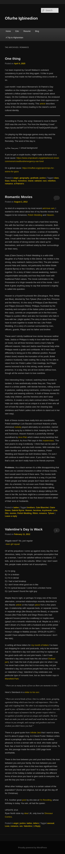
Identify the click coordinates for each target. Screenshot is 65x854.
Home (8, 31)
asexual (50, 823)
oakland (38, 181)
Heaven (50, 215)
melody (17, 427)
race (45, 181)
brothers (31, 507)
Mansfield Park (12, 678)
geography (24, 178)
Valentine (28, 826)
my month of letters (40, 645)
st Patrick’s (19, 184)
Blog (37, 31)
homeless (22, 181)
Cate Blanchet (42, 507)
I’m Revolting (45, 800)
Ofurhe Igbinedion (21, 18)
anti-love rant (48, 208)
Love (7, 826)
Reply (37, 826)
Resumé (27, 31)
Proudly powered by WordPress (32, 848)
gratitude (34, 178)
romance (9, 184)
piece (37, 605)
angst (15, 178)
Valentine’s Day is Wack (24, 529)
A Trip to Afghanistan (14, 37)
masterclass (48, 440)
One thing (13, 58)
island (30, 181)
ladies (16, 507)
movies (13, 513)
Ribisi (35, 513)
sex (21, 826)
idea (26, 813)
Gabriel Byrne (18, 510)
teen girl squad (13, 544)
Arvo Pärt (22, 437)
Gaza (7, 181)
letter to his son (32, 692)
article (43, 103)
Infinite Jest (35, 732)
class (56, 178)
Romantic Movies (18, 197)
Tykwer (51, 513)
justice (43, 178)
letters (36, 823)
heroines (37, 510)
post (24, 800)
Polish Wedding (35, 215)
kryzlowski (47, 510)
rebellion (52, 181)
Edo (17, 31)
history (13, 181)
